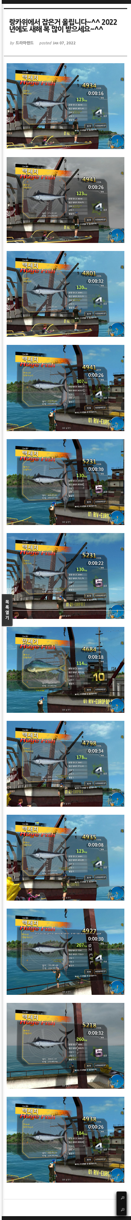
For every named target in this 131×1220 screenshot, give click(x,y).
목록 (7, 610)
